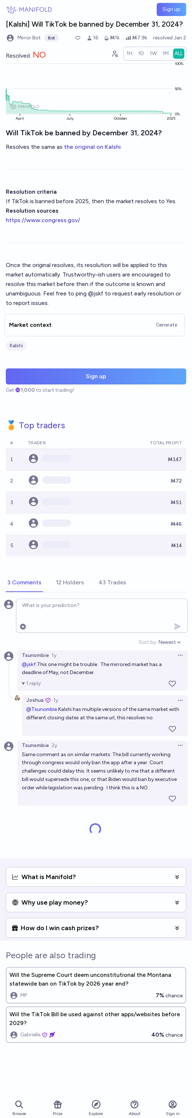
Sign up (171, 9)
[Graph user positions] (114, 53)
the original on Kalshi (92, 146)
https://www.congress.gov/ (43, 220)
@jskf (29, 664)
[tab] (24, 583)
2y (54, 745)
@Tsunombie (41, 709)
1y (54, 655)
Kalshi (16, 346)
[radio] (129, 54)
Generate (166, 325)
